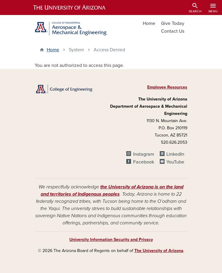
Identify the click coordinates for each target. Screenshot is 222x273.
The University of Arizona (158, 250)
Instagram (143, 154)
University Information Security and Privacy (111, 239)
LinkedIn (175, 154)
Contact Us (172, 31)
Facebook (143, 162)
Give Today (172, 23)
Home (149, 23)
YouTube (175, 162)
